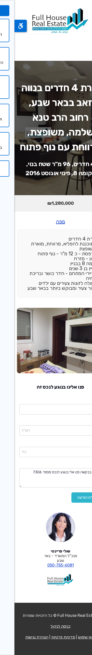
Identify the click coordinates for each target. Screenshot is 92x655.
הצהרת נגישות (22, 637)
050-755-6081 (46, 565)
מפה (46, 221)
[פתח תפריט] (81, 47)
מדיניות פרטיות (49, 637)
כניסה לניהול (46, 626)
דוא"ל (83, 422)
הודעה (82, 465)
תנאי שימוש (72, 637)
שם (84, 400)
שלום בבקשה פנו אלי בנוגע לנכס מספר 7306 (46, 478)
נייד (84, 443)
